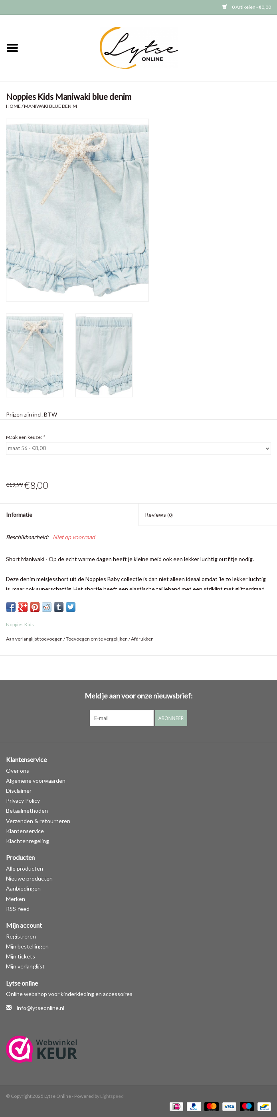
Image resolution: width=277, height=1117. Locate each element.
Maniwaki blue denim (50, 106)
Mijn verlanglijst (25, 966)
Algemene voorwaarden (35, 780)
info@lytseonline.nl (40, 1007)
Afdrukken (142, 639)
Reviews (159, 514)
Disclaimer (19, 790)
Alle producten (24, 868)
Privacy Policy (23, 800)
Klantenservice (25, 830)
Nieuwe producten (29, 878)
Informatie (19, 514)
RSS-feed (18, 908)
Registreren (21, 936)
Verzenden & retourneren (38, 820)
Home (13, 106)
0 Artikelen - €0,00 (246, 7)
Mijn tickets (20, 956)
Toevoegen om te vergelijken (97, 639)
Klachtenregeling (27, 840)
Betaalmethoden (27, 810)
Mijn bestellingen (27, 946)
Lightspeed (112, 1096)
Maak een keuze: (25, 437)
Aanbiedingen (23, 888)
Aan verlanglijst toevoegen (34, 639)
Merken (15, 898)
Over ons (17, 770)
